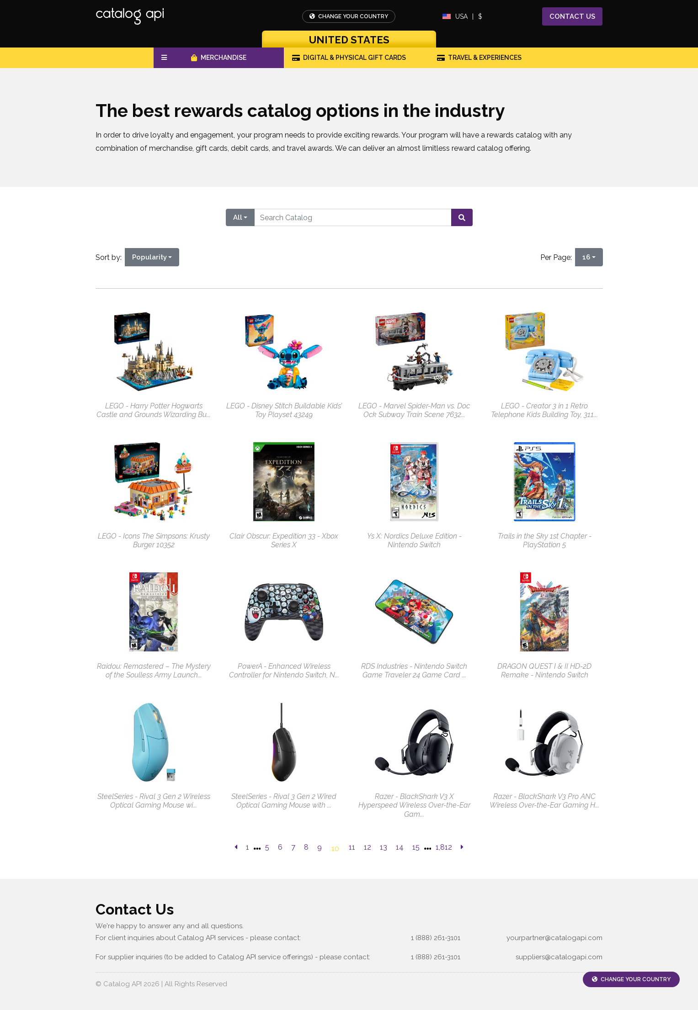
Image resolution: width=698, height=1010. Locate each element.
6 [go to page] (280, 847)
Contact (572, 16)
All (237, 217)
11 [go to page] (352, 847)
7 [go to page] (293, 847)
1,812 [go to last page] (444, 847)
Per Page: (557, 257)
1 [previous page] (247, 847)
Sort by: (110, 257)
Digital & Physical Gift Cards (349, 57)
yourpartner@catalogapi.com (554, 938)
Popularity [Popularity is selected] (149, 257)
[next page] (462, 847)
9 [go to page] (319, 847)
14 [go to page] (400, 847)
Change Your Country (348, 16)
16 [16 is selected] (586, 257)
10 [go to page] (335, 848)
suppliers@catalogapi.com (559, 957)
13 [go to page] (383, 847)
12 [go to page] (367, 847)
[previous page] (236, 847)
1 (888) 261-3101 (435, 938)
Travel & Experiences (479, 57)
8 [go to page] (306, 847)
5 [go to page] (267, 847)
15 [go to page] (416, 847)
